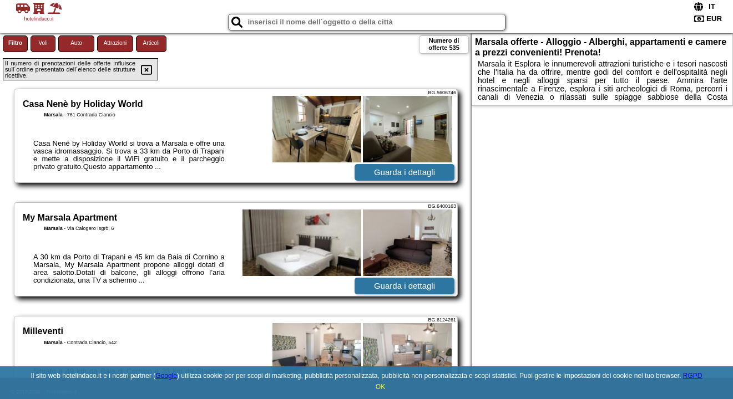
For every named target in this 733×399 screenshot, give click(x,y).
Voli (42, 43)
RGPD (692, 376)
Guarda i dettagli (404, 172)
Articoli (151, 43)
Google (166, 376)
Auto (76, 43)
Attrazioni (115, 43)
